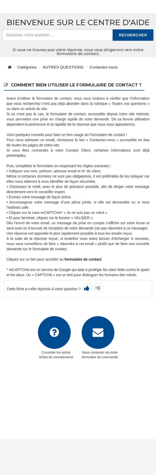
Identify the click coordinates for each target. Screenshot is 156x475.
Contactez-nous (103, 67)
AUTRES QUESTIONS (63, 67)
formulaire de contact (82, 259)
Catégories (27, 67)
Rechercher (133, 35)
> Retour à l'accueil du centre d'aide (41, 6)
